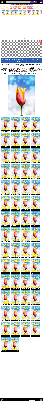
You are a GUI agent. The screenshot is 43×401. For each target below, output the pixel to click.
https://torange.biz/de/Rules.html (27, 115)
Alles (15, 7)
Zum (24, 7)
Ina (10, 7)
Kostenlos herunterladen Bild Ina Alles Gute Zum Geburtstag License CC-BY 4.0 (21, 104)
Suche (35, 1)
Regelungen (21, 400)
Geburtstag (30, 7)
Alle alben (26, 400)
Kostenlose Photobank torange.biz (17, 112)
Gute (20, 7)
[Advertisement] (21, 26)
